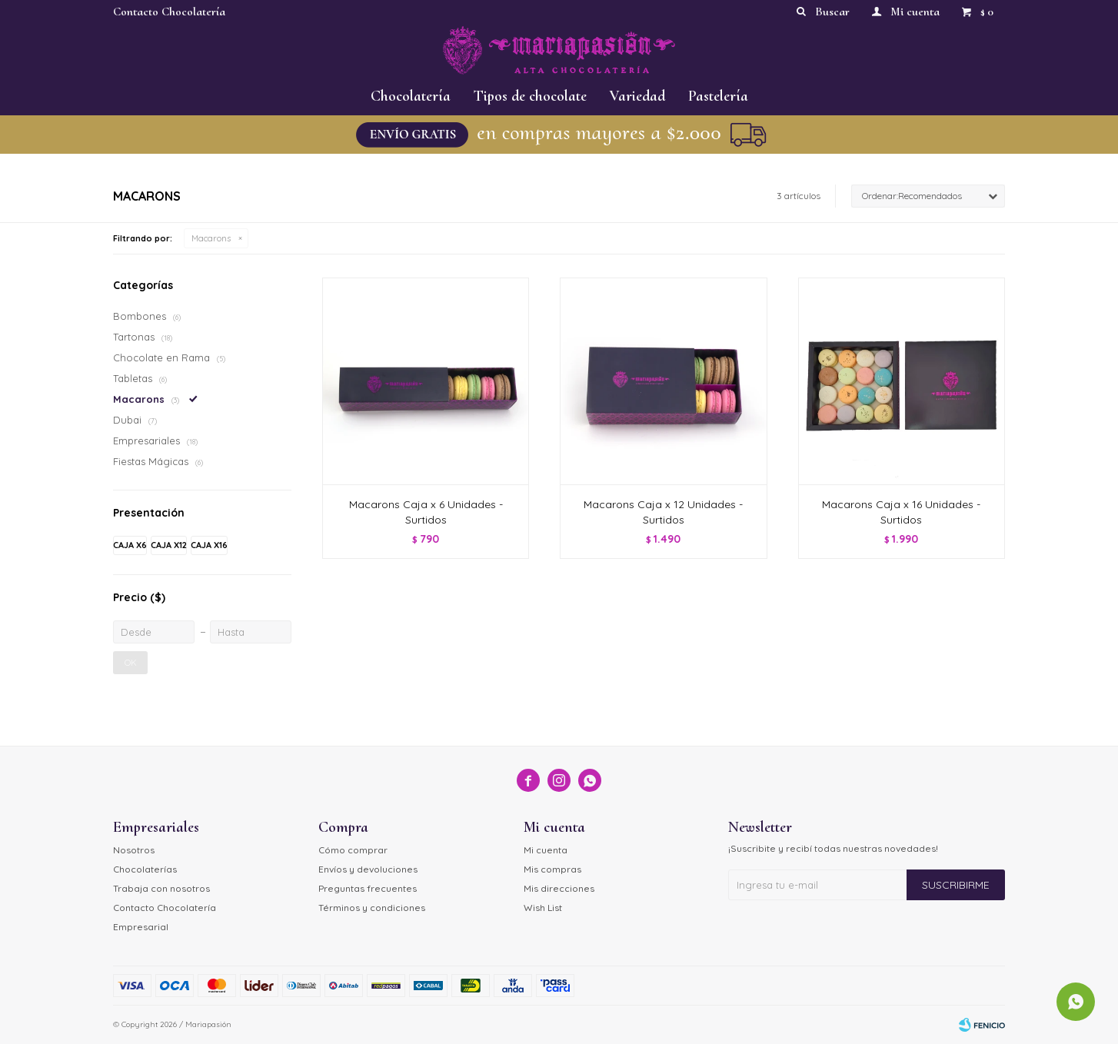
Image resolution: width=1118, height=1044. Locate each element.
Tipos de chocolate (530, 96)
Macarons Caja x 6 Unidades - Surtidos (426, 512)
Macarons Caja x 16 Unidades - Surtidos (901, 512)
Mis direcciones (559, 888)
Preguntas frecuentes (367, 888)
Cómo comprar (353, 850)
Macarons (211, 238)
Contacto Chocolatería (169, 11)
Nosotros (134, 850)
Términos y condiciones (371, 907)
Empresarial (140, 927)
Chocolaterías (145, 869)
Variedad (637, 96)
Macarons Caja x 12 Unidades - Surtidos (663, 512)
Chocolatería (411, 96)
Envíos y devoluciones (368, 869)
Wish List (543, 907)
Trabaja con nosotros (161, 888)
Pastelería (718, 96)
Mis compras (552, 869)
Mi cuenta (545, 850)
